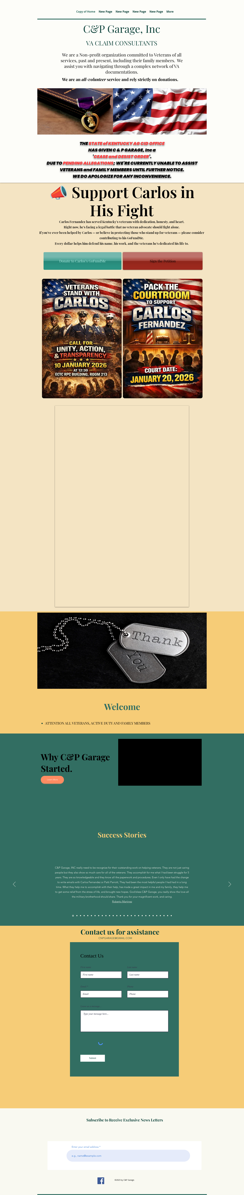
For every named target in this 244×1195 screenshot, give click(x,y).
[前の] (14, 884)
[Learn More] (52, 780)
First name (86, 967)
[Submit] (92, 1058)
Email (83, 986)
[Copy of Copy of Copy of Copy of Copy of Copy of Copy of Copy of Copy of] (120, 915)
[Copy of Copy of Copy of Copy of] (102, 915)
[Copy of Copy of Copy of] (98, 915)
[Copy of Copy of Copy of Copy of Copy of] (105, 915)
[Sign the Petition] (163, 261)
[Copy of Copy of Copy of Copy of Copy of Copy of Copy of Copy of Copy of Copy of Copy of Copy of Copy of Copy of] (138, 915)
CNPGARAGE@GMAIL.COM (115, 938)
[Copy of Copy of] (95, 915)
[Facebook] (100, 1180)
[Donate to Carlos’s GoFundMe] (82, 261)
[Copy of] (91, 915)
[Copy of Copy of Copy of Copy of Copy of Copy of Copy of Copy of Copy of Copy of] (124, 915)
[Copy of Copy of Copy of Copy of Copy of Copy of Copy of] (113, 915)
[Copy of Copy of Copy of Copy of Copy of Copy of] (109, 915)
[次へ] (229, 884)
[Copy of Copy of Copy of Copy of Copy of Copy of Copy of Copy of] (116, 915)
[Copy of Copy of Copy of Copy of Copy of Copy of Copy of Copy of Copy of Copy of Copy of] (127, 915)
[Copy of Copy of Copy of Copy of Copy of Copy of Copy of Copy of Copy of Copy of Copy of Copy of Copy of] (134, 915)
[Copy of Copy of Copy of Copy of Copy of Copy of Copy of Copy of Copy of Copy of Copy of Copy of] (131, 915)
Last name (132, 967)
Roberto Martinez (122, 901)
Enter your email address (85, 1147)
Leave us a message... (91, 1006)
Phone (130, 986)
